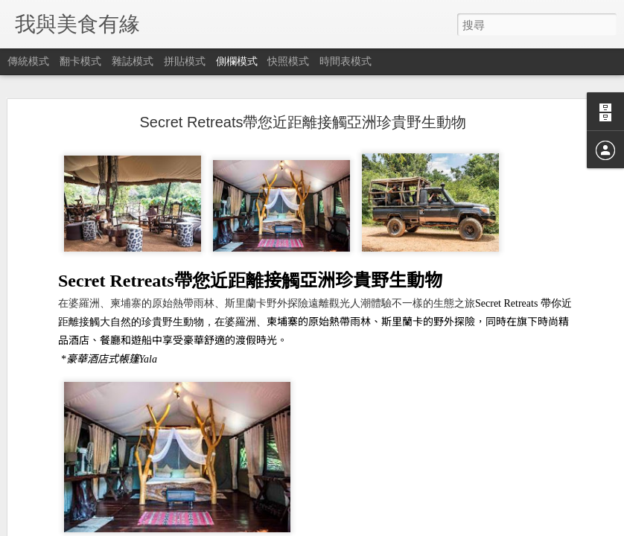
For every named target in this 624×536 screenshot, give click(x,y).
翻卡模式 (80, 61)
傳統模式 (28, 61)
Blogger (340, 526)
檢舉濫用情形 (384, 526)
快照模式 (288, 61)
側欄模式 (237, 61)
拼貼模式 (185, 61)
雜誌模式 (132, 61)
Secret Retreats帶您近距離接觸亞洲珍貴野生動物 (303, 100)
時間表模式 (345, 61)
